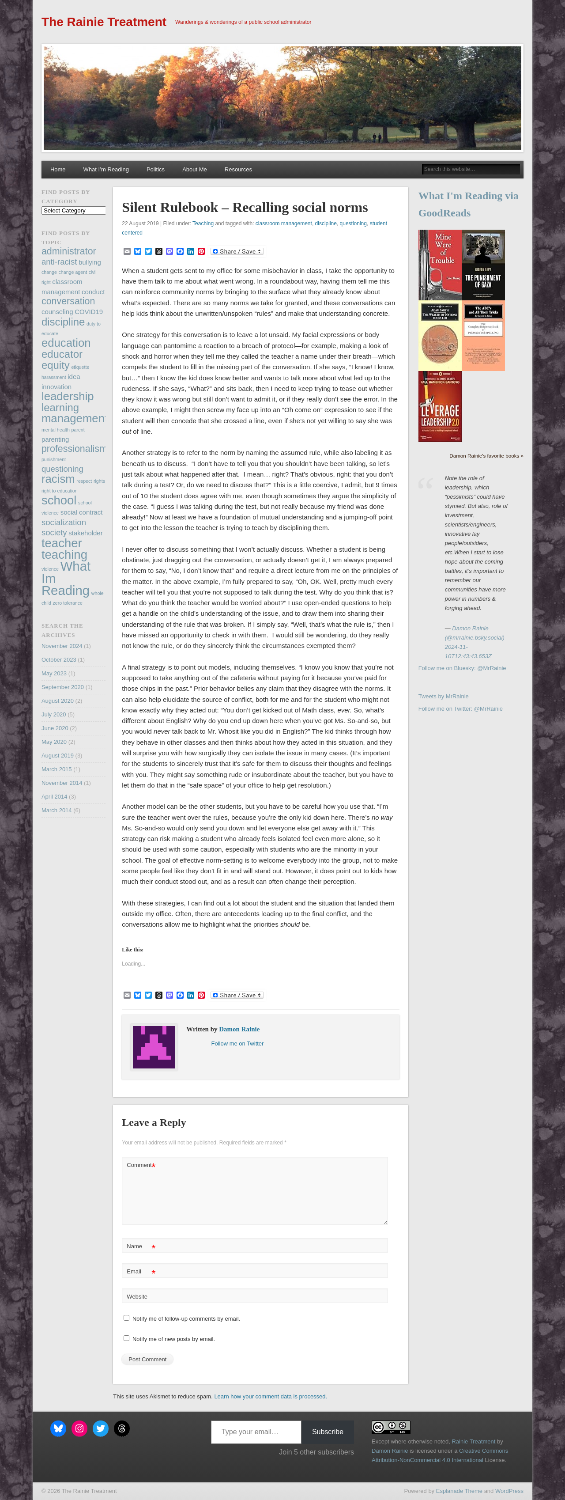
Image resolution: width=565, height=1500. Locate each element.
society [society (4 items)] (54, 532)
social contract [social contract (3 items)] (81, 512)
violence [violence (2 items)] (50, 569)
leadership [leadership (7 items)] (67, 396)
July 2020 (53, 714)
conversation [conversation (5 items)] (68, 301)
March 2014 (56, 810)
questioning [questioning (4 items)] (62, 468)
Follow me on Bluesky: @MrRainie (462, 668)
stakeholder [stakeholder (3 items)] (85, 533)
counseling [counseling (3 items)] (57, 311)
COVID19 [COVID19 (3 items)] (89, 311)
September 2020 (62, 687)
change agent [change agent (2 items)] (73, 272)
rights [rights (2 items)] (99, 481)
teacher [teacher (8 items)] (61, 543)
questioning (353, 223)
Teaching (203, 223)
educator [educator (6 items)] (62, 354)
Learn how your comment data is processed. (270, 1396)
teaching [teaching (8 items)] (64, 554)
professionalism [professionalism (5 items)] (74, 448)
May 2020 (54, 742)
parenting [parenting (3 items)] (55, 439)
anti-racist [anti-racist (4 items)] (59, 261)
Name (141, 1246)
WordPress (509, 1491)
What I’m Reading (106, 169)
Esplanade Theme (459, 1491)
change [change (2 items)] (49, 272)
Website (137, 1296)
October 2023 (58, 659)
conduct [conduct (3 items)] (93, 291)
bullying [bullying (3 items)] (90, 262)
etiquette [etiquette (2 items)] (80, 367)
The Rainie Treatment (103, 22)
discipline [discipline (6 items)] (63, 322)
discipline (326, 223)
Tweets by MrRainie (443, 696)
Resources (238, 169)
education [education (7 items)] (66, 343)
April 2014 (54, 796)
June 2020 (54, 728)
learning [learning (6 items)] (60, 407)
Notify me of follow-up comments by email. (186, 1318)
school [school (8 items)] (59, 500)
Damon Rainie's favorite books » (486, 455)
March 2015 (56, 769)
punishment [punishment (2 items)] (53, 459)
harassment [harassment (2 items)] (53, 377)
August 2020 (57, 700)
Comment (141, 1165)
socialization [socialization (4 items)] (63, 522)
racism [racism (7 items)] (58, 479)
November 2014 (62, 783)
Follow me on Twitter (237, 1043)
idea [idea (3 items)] (74, 376)
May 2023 (54, 673)
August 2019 (57, 755)
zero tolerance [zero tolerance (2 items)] (68, 603)
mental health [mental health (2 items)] (55, 429)
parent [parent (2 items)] (78, 429)
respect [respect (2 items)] (84, 481)
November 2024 (62, 646)
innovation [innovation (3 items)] (56, 386)
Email (141, 1272)
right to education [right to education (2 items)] (59, 490)
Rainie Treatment (473, 1441)
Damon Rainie (239, 1029)
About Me (194, 169)
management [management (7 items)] (74, 418)
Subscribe (327, 1432)
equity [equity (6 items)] (55, 365)
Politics (156, 169)
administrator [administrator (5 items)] (68, 251)
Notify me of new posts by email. (173, 1339)
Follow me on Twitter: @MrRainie (460, 708)
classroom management (284, 223)
